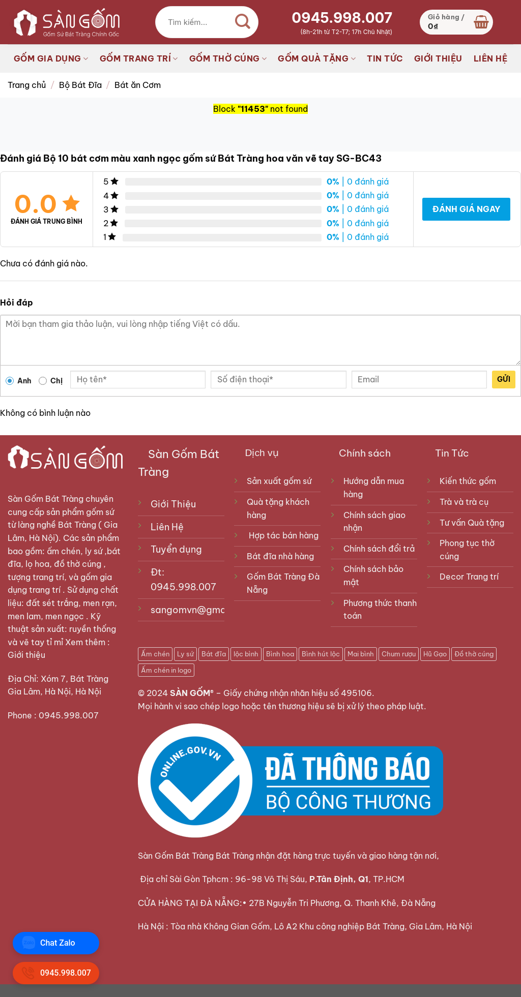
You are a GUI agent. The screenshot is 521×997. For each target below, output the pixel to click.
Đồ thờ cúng (474, 654)
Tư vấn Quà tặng (474, 523)
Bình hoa (280, 654)
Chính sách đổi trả (379, 548)
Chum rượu (399, 654)
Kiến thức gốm (468, 481)
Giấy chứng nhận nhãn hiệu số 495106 (297, 693)
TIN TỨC (385, 58)
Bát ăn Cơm (137, 85)
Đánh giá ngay (466, 209)
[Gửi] (242, 22)
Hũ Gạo (435, 654)
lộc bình (246, 654)
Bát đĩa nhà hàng (280, 556)
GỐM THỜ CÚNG (228, 58)
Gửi (503, 379)
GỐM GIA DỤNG (51, 58)
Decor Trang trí (469, 576)
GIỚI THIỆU (438, 58)
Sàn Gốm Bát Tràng (45, 499)
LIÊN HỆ (491, 58)
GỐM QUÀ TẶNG (317, 58)
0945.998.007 (342, 17)
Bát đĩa (213, 654)
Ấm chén (155, 654)
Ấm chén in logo (166, 670)
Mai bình (361, 654)
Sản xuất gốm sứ (279, 481)
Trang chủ (27, 85)
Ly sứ (185, 654)
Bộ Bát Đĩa (80, 85)
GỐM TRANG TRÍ (139, 58)
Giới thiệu (27, 655)
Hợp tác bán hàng (284, 535)
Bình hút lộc (321, 654)
